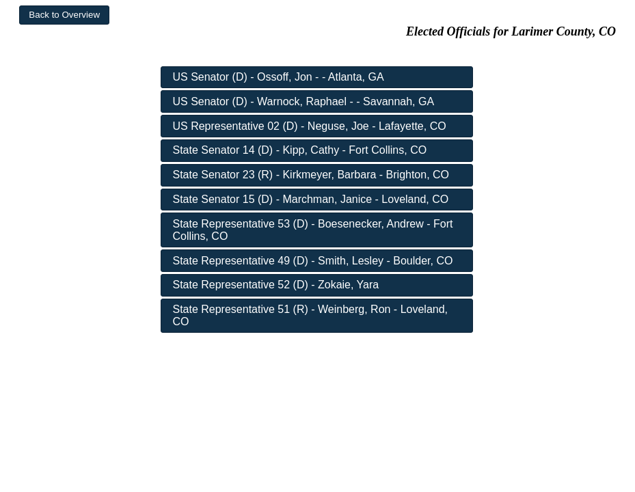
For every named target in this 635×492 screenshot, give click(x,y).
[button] (64, 15)
